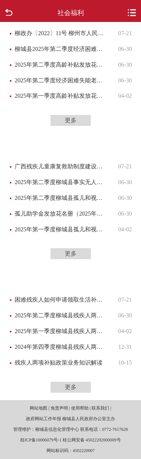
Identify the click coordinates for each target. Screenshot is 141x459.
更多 (71, 120)
